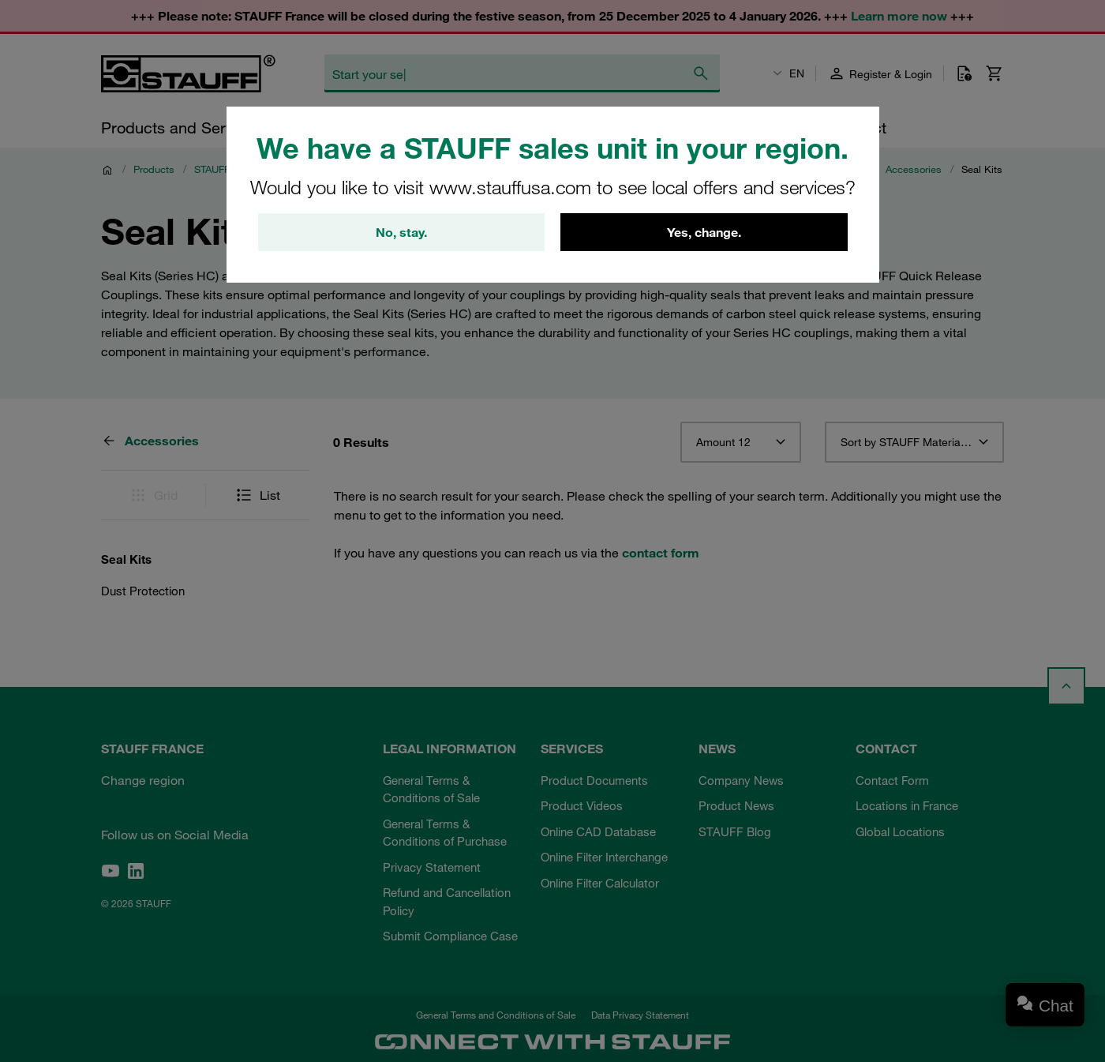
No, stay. (401, 232)
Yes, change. (704, 232)
